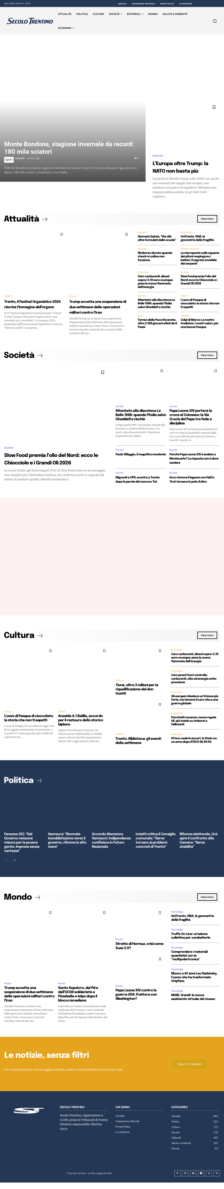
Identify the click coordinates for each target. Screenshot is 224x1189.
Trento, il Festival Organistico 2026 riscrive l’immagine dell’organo (31, 308)
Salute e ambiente (190, 249)
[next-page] (13, 866)
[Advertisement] (112, 61)
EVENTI (9, 297)
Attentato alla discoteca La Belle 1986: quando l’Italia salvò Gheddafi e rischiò (156, 305)
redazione (20, 158)
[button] (215, 21)
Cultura (185, 297)
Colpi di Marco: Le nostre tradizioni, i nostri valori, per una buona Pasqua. (199, 325)
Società (185, 273)
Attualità (142, 232)
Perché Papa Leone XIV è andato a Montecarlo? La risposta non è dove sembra (192, 467)
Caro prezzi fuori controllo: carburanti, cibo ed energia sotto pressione (193, 692)
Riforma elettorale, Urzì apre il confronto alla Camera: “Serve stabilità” (199, 850)
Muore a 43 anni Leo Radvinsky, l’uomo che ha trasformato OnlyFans (194, 983)
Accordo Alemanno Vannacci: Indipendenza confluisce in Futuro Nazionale (112, 850)
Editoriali (158, 156)
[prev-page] (7, 866)
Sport (9, 159)
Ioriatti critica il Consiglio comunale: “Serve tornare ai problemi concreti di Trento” (155, 850)
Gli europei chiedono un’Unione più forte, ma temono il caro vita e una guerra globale (194, 713)
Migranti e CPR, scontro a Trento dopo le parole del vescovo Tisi (136, 490)
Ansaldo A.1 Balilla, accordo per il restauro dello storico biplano (80, 734)
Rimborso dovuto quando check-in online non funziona (155, 257)
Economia (143, 273)
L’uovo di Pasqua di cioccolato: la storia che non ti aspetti (200, 305)
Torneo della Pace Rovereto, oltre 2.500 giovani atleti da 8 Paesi (157, 325)
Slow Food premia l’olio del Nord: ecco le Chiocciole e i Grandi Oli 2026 (199, 281)
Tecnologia (186, 232)
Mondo (74, 297)
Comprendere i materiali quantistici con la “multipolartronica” (189, 961)
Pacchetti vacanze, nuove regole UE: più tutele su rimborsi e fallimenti (193, 734)
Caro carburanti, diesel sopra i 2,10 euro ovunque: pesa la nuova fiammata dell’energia (194, 671)
